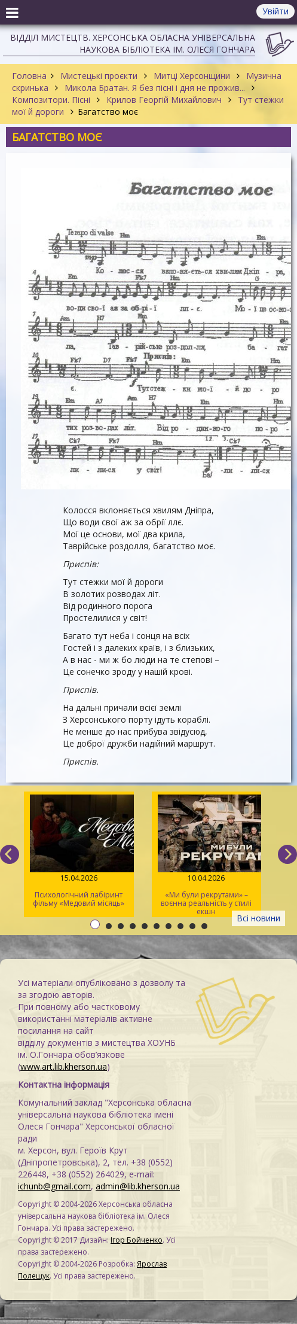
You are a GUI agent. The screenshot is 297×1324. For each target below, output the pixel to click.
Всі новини (258, 918)
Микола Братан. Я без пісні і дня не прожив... (154, 87)
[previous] (9, 854)
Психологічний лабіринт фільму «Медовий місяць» (79, 851)
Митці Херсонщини (191, 75)
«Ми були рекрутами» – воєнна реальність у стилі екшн (206, 856)
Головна (29, 75)
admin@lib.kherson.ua (138, 1186)
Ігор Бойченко (137, 1240)
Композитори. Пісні (52, 99)
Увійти (275, 11)
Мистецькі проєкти (99, 75)
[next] (287, 854)
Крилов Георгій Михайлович (164, 99)
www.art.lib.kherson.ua (63, 1066)
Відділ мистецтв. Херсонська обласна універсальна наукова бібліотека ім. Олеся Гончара (132, 43)
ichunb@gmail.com (54, 1186)
